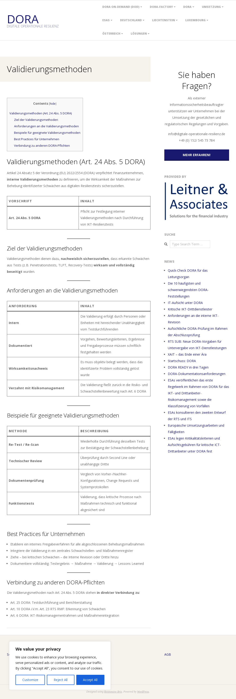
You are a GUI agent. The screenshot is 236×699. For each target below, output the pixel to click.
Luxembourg (195, 20)
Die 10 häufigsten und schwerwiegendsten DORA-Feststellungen (188, 289)
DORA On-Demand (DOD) (120, 7)
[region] (60, 665)
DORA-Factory (161, 7)
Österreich (111, 34)
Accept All (90, 680)
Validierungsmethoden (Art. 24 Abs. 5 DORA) (40, 113)
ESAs (106, 20)
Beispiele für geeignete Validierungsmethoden (47, 133)
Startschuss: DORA (182, 361)
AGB (167, 654)
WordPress (143, 691)
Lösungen (139, 34)
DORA (187, 7)
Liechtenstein (163, 20)
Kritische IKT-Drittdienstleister (190, 309)
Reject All (61, 680)
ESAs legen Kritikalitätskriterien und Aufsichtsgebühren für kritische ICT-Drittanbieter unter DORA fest (194, 444)
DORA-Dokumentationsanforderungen (196, 374)
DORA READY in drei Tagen (188, 367)
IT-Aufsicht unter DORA (185, 302)
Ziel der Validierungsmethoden (36, 120)
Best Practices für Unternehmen (36, 139)
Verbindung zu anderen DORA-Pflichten (42, 145)
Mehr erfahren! (196, 155)
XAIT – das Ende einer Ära (187, 354)
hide (53, 104)
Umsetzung (211, 7)
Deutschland (131, 20)
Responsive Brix (113, 691)
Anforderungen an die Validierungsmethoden (46, 126)
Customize (30, 680)
